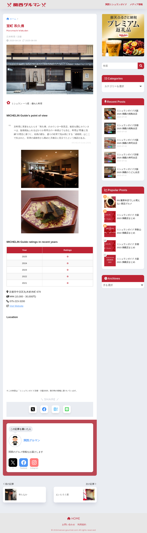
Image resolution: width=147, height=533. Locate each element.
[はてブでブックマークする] (56, 409)
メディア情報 (136, 4)
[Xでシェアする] (33, 409)
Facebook (23, 468)
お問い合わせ (68, 524)
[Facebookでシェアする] (44, 409)
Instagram (34, 468)
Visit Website (16, 306)
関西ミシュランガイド (116, 4)
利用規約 (82, 524)
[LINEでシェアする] (67, 409)
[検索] (141, 66)
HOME (73, 518)
